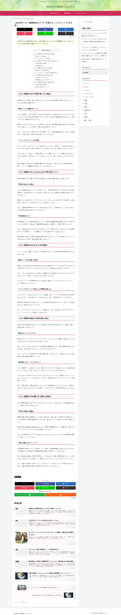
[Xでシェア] (19, 29)
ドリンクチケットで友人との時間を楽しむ (47, 69)
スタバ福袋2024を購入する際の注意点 (44, 80)
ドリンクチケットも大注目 (42, 55)
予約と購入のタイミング (42, 85)
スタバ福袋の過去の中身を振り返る (43, 72)
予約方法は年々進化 (40, 60)
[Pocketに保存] (50, 29)
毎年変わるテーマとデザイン (43, 77)
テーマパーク (88, 93)
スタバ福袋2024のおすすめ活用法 (43, 65)
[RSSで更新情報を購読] (61, 492)
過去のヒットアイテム (41, 74)
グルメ (86, 87)
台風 (85, 103)
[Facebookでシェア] (30, 29)
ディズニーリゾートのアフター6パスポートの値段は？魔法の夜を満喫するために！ (94, 41)
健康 (85, 100)
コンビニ (87, 90)
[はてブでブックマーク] (40, 29)
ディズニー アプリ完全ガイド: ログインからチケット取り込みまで (93, 49)
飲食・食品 (18, 474)
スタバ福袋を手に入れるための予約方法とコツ (47, 57)
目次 (43, 46)
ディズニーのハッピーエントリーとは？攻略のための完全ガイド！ (93, 34)
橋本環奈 (87, 110)
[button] (71, 29)
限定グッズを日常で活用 (42, 67)
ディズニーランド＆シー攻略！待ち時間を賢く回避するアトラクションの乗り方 (93, 55)
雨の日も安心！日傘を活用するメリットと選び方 (93, 60)
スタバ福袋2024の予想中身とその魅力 (44, 50)
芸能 (85, 117)
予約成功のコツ (39, 62)
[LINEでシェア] (61, 29)
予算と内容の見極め (40, 82)
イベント (87, 83)
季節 (85, 107)
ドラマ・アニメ (89, 97)
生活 (85, 113)
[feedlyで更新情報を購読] (29, 492)
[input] (94, 22)
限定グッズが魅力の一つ (42, 52)
